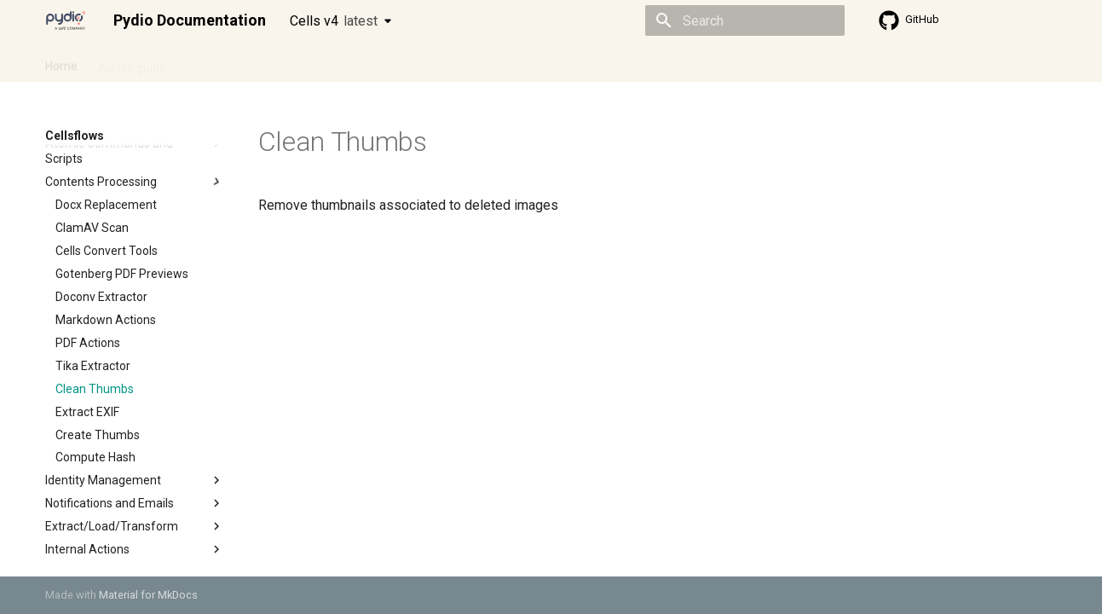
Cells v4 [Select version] (334, 21)
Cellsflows (214, 62)
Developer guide (305, 62)
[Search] (745, 20)
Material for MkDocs (148, 594)
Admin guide (132, 62)
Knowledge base (413, 62)
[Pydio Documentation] (65, 20)
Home (61, 62)
